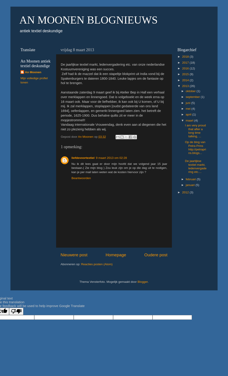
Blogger (143, 281)
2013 (186, 86)
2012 (186, 192)
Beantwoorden (81, 178)
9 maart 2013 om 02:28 (111, 158)
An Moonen (33, 72)
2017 (186, 62)
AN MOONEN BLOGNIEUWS (88, 20)
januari (190, 185)
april (189, 114)
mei (188, 108)
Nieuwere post (74, 255)
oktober (191, 91)
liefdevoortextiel (83, 158)
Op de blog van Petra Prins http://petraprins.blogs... (195, 147)
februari (191, 179)
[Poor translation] (16, 311)
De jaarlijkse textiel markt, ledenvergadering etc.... (196, 166)
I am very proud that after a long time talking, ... (195, 131)
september (193, 97)
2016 (186, 68)
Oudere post (155, 255)
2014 (186, 80)
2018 (186, 56)
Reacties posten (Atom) (96, 264)
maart (190, 120)
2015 (186, 74)
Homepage (116, 255)
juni (188, 103)
